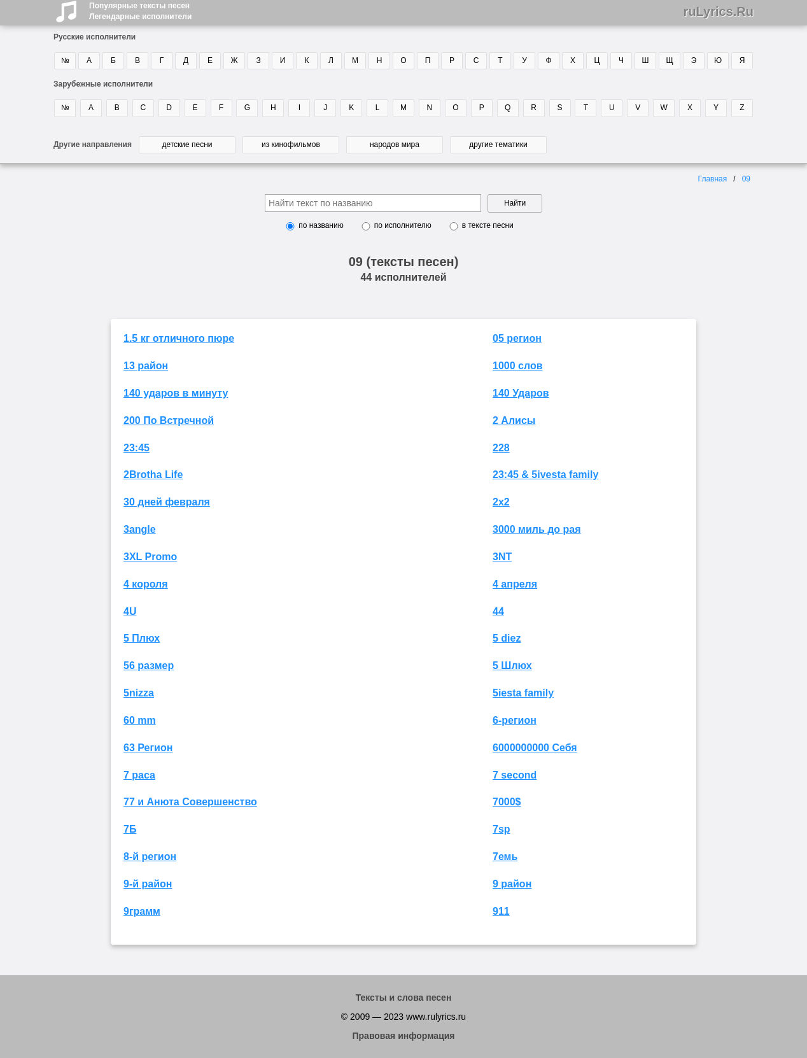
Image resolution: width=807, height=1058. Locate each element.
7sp (501, 829)
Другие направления (92, 144)
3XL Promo (150, 556)
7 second (515, 775)
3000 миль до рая (537, 529)
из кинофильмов (291, 144)
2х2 (501, 502)
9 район (512, 883)
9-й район (147, 883)
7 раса (139, 775)
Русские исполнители (94, 36)
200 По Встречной (168, 420)
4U (129, 611)
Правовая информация (403, 1036)
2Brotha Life (153, 474)
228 (501, 447)
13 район (145, 365)
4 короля (145, 584)
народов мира (394, 144)
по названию (320, 225)
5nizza (138, 693)
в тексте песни (488, 225)
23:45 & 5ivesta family (545, 474)
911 (501, 911)
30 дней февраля (166, 502)
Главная (712, 178)
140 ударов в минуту (175, 393)
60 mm (139, 720)
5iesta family (523, 693)
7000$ (507, 801)
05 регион (517, 338)
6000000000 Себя (535, 747)
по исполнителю (403, 225)
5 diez (507, 638)
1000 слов (518, 365)
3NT (502, 556)
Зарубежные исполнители (103, 84)
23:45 (136, 447)
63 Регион (147, 747)
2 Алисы (514, 420)
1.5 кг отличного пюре (178, 338)
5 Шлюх (512, 665)
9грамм (141, 911)
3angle (139, 529)
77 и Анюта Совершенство (190, 801)
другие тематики (498, 144)
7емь (505, 856)
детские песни (187, 144)
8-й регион (149, 856)
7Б (129, 829)
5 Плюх (141, 638)
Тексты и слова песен (404, 997)
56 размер (148, 665)
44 (498, 611)
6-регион (515, 720)
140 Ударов (521, 393)
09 (746, 178)
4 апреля (515, 584)
